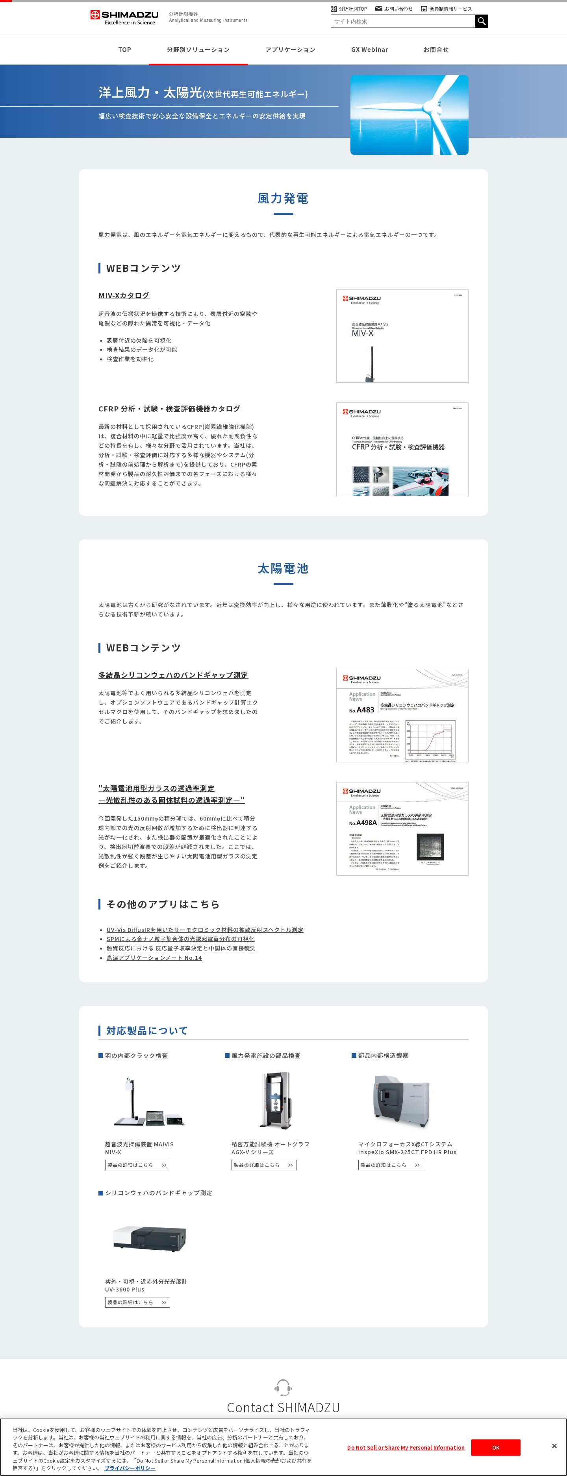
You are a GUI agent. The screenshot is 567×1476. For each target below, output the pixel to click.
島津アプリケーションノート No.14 (154, 957)
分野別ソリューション (198, 49)
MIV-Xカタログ (124, 295)
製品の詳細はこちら (130, 1164)
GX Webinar (369, 49)
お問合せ (436, 49)
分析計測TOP (349, 8)
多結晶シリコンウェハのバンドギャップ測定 (173, 675)
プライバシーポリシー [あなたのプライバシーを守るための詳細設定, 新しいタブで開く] (130, 1470)
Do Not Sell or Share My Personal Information (406, 1449)
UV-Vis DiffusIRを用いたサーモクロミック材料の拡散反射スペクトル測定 (205, 930)
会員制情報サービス (446, 8)
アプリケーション (290, 49)
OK (496, 1449)
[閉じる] (554, 1447)
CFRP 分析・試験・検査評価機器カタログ (169, 408)
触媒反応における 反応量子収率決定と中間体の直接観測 (181, 948)
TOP (125, 49)
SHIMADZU (124, 17)
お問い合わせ (394, 8)
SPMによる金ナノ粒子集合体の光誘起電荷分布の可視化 (181, 939)
